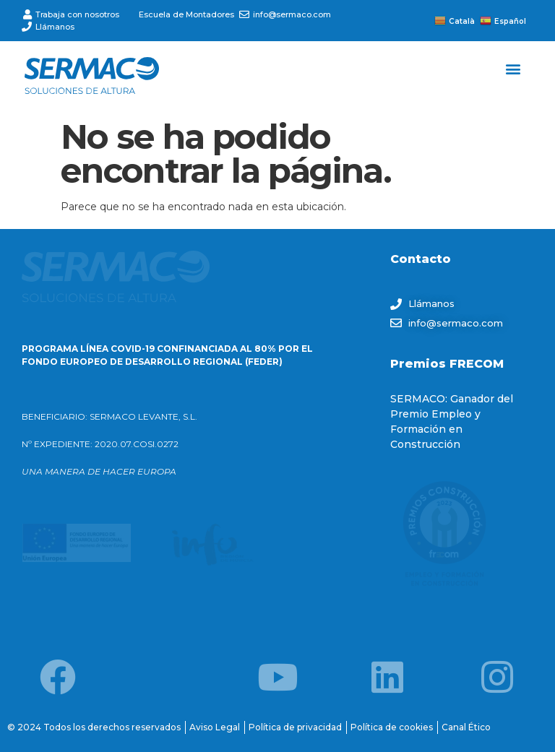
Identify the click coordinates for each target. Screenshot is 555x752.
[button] (513, 68)
